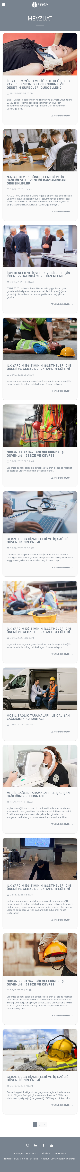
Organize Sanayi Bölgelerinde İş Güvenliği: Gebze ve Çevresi (35, 454)
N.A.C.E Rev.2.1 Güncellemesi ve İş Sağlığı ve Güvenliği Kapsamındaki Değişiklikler (36, 180)
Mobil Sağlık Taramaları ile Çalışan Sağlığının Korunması (38, 717)
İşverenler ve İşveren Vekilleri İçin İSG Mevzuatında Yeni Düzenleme (38, 274)
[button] (4, 4)
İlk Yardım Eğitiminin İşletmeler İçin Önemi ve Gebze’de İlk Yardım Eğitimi (39, 367)
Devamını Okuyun (62, 115)
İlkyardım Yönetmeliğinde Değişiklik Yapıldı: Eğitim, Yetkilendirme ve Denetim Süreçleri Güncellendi (38, 84)
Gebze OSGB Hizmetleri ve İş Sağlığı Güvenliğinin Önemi (38, 540)
